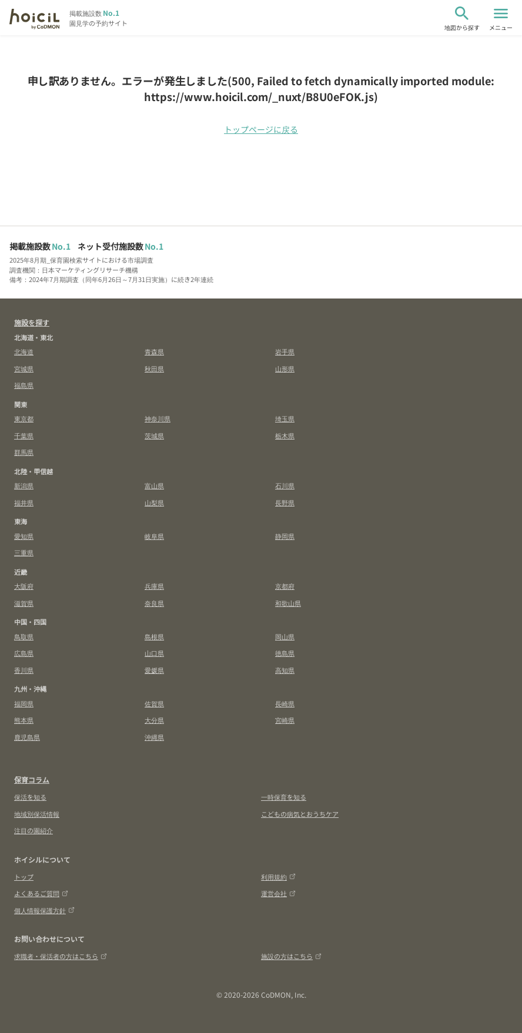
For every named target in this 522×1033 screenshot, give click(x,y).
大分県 (154, 720)
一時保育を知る (283, 796)
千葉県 (24, 435)
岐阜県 (154, 536)
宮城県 (24, 368)
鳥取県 (24, 636)
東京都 (24, 418)
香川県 (24, 670)
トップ (24, 876)
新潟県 (24, 485)
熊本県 (24, 720)
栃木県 (285, 435)
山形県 (285, 368)
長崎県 (285, 703)
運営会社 (278, 893)
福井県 (24, 502)
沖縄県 (154, 737)
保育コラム (31, 779)
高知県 (285, 670)
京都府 (285, 586)
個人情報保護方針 (44, 910)
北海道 (24, 351)
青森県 (154, 351)
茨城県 (154, 435)
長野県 (285, 502)
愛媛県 (154, 670)
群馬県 (24, 452)
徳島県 (285, 653)
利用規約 (278, 876)
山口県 (154, 653)
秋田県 (154, 368)
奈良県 (154, 603)
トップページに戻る (261, 129)
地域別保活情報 (36, 814)
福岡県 (24, 703)
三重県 (24, 552)
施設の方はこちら (291, 956)
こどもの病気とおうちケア (300, 814)
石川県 (285, 485)
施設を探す (31, 322)
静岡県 (285, 536)
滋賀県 (24, 603)
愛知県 (24, 536)
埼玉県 (285, 418)
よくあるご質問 (41, 893)
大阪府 (24, 586)
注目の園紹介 (33, 830)
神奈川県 (157, 418)
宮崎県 (285, 720)
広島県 (24, 653)
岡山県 (285, 636)
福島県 (24, 385)
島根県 (154, 636)
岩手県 (285, 351)
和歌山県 (288, 603)
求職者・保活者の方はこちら (60, 956)
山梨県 (154, 502)
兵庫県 (154, 586)
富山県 (154, 485)
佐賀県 (154, 703)
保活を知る (30, 796)
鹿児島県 (27, 737)
